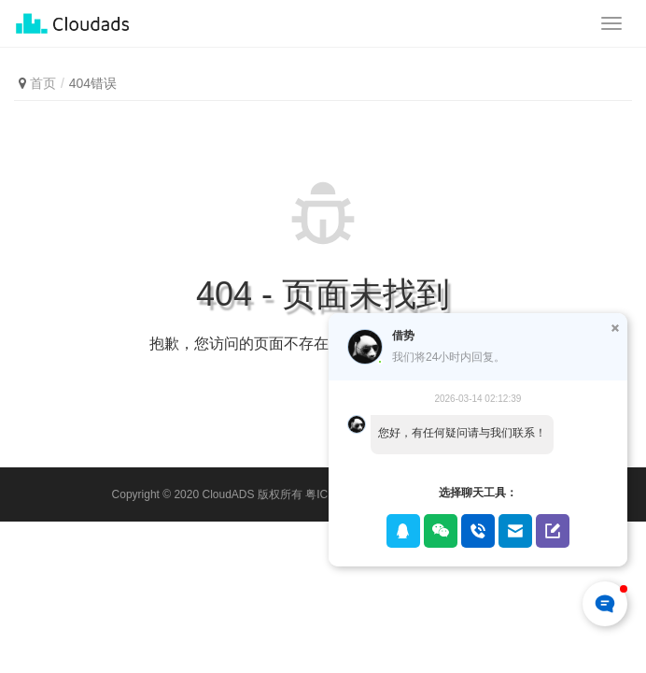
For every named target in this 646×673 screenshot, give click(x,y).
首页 (43, 83)
